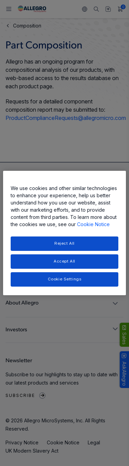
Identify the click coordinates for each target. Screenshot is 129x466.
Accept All (64, 261)
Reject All (64, 243)
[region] (64, 233)
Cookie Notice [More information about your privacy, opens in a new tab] (93, 224)
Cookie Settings (65, 279)
